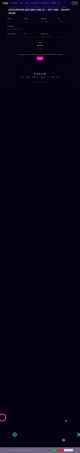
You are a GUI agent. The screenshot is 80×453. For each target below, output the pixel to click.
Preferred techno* (44, 33)
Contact (52, 77)
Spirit (21, 3)
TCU (48, 77)
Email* (59, 18)
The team (22, 77)
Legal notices (42, 77)
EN (56, 77)
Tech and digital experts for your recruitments (15, 7)
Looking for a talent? (45, 3)
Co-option (28, 77)
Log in (74, 3)
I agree (54, 450)
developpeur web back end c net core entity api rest (52, 7)
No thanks (60, 450)
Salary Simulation (14, 3)
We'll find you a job (35, 3)
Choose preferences (68, 450)
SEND (40, 58)
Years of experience (11, 33)
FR (59, 77)
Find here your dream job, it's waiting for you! (33, 7)
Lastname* (26, 18)
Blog (59, 3)
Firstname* (9, 18)
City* (25, 33)
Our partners (53, 3)
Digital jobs (35, 77)
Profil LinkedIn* (10, 26)
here (62, 54)
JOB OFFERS (27, 3)
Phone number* (44, 18)
